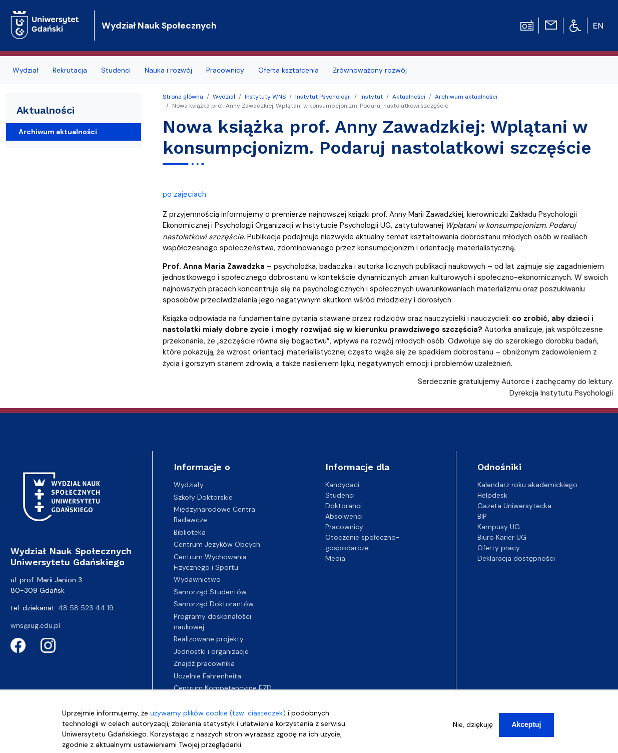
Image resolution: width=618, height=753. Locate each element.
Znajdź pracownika (204, 663)
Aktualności (408, 97)
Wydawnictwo (197, 579)
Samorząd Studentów (210, 591)
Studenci (340, 495)
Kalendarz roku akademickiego (527, 484)
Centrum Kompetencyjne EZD (223, 687)
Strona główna (183, 97)
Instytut (371, 97)
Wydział (224, 97)
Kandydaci (342, 484)
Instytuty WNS (265, 97)
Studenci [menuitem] (116, 70)
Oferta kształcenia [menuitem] (288, 70)
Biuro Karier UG (501, 537)
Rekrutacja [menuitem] (70, 70)
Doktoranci (343, 505)
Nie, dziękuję (473, 727)
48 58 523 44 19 (86, 607)
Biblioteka (190, 532)
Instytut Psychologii (323, 97)
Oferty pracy (498, 547)
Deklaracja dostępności (516, 558)
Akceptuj (526, 727)
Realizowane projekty (209, 638)
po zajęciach (184, 194)
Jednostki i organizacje (211, 651)
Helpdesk (492, 495)
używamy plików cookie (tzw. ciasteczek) (218, 715)
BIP (482, 516)
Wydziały (189, 484)
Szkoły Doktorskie (203, 497)
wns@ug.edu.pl (35, 625)
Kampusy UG (498, 526)
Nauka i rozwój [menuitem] (168, 70)
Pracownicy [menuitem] (225, 70)
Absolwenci (344, 516)
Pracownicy (344, 526)
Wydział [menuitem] (26, 70)
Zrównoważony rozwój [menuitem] (370, 70)
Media (335, 558)
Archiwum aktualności (466, 97)
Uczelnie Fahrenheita (207, 675)
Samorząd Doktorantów (214, 603)
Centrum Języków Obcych (217, 544)
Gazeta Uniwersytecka (514, 505)
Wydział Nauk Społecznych (159, 25)
